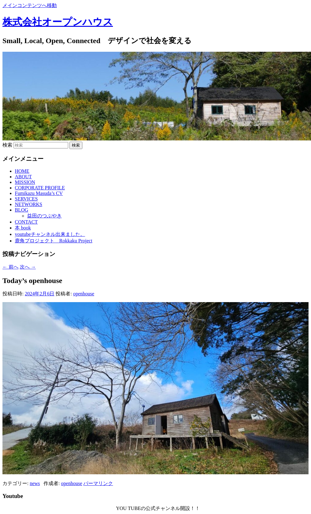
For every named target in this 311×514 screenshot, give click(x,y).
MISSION (25, 182)
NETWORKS (28, 204)
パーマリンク (98, 483)
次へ (28, 266)
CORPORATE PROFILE (40, 187)
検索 (7, 145)
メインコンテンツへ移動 (29, 5)
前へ (10, 266)
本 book (23, 227)
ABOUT (23, 176)
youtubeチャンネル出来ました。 (50, 234)
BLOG (21, 209)
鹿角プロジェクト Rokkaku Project (53, 240)
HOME (22, 171)
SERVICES (26, 198)
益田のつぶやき (44, 215)
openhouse (83, 293)
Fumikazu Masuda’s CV (39, 193)
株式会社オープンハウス (57, 21)
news (35, 483)
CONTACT (26, 222)
